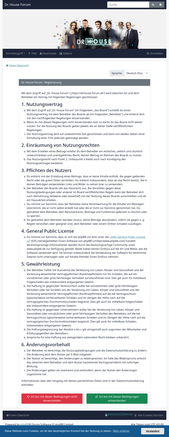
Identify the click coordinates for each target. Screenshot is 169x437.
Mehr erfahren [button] (121, 431)
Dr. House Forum (18, 4)
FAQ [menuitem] (32, 53)
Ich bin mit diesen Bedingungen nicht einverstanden (52, 398)
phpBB (24, 424)
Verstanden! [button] (152, 431)
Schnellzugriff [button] (14, 53)
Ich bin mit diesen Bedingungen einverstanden (117, 398)
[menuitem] (48, 53)
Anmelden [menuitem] (154, 53)
